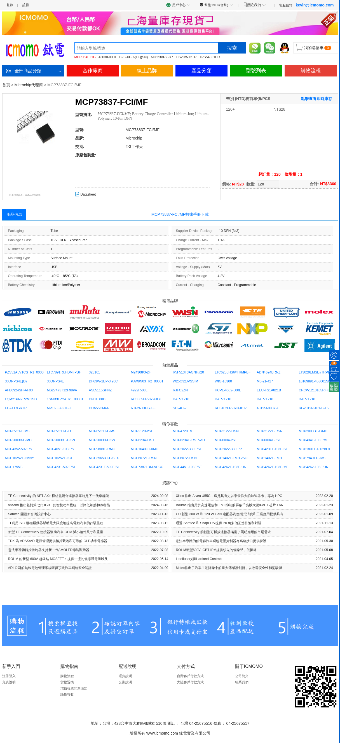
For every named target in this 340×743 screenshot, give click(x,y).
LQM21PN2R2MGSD (21, 399)
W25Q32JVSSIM (185, 381)
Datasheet (85, 194)
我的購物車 (313, 47)
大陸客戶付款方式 (190, 682)
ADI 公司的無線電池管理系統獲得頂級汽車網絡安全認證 (50, 568)
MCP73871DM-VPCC (147, 467)
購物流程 (311, 70)
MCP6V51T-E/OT (60, 431)
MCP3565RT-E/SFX (104, 458)
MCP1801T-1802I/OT (315, 449)
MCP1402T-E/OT (270, 458)
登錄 (9, 5)
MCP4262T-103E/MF (273, 467)
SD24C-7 (180, 408)
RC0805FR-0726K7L (146, 399)
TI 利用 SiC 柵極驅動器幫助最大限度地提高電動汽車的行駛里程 (55, 523)
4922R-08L (139, 390)
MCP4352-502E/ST (19, 449)
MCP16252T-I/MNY (19, 458)
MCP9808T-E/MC (102, 449)
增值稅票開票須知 (73, 688)
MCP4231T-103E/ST (272, 449)
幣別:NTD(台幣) (216, 5)
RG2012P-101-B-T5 (314, 408)
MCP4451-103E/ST (187, 467)
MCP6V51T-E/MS (102, 431)
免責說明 (9, 682)
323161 (94, 372)
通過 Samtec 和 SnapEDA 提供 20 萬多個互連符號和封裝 (218, 523)
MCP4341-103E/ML (313, 440)
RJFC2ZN (180, 390)
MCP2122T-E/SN (270, 431)
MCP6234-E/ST (142, 440)
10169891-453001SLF (315, 381)
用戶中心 (178, 5)
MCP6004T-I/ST (269, 440)
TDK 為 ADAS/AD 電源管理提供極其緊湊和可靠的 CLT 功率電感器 (57, 541)
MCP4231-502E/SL (61, 467)
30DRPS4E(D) (16, 381)
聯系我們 (241, 682)
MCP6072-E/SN (185, 458)
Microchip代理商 (28, 85)
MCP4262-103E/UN (314, 467)
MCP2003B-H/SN (102, 440)
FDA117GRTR (16, 408)
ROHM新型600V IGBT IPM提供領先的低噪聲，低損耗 (216, 550)
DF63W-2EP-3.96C (103, 381)
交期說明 (125, 682)
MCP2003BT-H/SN (61, 440)
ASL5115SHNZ (100, 390)
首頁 (6, 85)
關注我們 (254, 5)
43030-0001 (107, 57)
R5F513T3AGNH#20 (188, 372)
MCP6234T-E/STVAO (189, 440)
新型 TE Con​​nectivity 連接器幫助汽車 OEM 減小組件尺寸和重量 (56, 532)
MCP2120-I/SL (142, 431)
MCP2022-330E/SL (187, 449)
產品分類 (201, 70)
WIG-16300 (223, 381)
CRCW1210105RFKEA (316, 390)
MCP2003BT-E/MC (313, 431)
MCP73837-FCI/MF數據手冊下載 (180, 214)
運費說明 (125, 676)
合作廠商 (93, 70)
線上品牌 (147, 70)
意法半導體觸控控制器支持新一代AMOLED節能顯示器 (49, 550)
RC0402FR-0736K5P (231, 408)
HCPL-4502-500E (228, 390)
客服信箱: (306, 5)
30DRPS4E (55, 381)
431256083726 (268, 408)
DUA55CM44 (99, 408)
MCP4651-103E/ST (61, 449)
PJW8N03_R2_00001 (147, 381)
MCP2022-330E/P (228, 449)
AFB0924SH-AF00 (19, 390)
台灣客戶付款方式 (190, 676)
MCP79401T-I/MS (312, 458)
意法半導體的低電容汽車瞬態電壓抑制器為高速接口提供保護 (221, 541)
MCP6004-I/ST (226, 440)
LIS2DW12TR (186, 57)
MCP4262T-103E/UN (231, 467)
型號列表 (256, 70)
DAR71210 (181, 399)
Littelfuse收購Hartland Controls (199, 559)
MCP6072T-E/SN (144, 458)
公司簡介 (241, 676)
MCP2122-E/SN (227, 431)
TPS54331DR (209, 57)
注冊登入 (9, 676)
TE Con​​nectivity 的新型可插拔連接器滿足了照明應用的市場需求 (223, 532)
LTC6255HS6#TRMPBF (233, 372)
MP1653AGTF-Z (59, 408)
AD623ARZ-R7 (162, 57)
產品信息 (14, 214)
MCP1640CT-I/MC (144, 449)
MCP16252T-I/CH (60, 458)
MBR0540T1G (85, 57)
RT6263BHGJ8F (143, 408)
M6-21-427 (265, 381)
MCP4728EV (182, 431)
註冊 (25, 5)
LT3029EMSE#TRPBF (315, 372)
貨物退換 (67, 682)
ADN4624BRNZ (269, 372)
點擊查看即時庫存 (316, 98)
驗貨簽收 (67, 694)
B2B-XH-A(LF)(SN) (133, 57)
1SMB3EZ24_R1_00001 (65, 399)
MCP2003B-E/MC (18, 440)
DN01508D (97, 399)
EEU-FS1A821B (269, 390)
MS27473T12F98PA (62, 390)
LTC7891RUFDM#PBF (64, 372)
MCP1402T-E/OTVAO (231, 458)
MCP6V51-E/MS (17, 431)
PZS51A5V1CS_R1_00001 (25, 372)
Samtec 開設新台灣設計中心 (29, 514)
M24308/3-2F (141, 372)
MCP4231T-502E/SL (104, 467)
